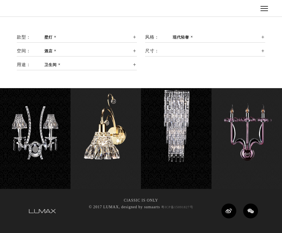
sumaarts (152, 207)
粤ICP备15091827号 (176, 207)
